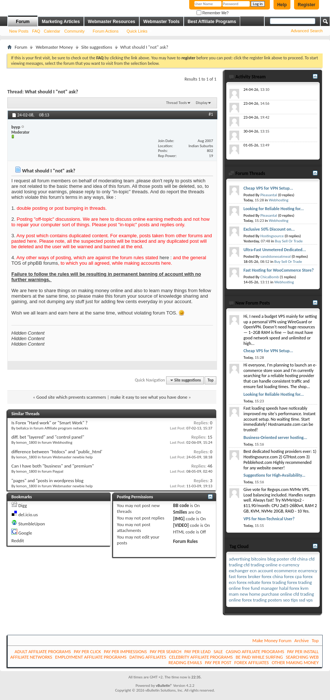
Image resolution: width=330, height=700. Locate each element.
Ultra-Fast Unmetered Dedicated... (274, 249)
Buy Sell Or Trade (289, 241)
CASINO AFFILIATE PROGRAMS (255, 651)
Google (25, 533)
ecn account (261, 570)
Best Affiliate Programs (212, 21)
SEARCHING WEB (302, 657)
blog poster (278, 559)
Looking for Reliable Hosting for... (273, 208)
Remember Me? (212, 13)
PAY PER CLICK (87, 651)
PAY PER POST (218, 662)
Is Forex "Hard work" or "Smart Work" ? (49, 422)
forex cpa (292, 576)
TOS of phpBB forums (34, 263)
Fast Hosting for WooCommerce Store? (278, 270)
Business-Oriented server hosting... (275, 437)
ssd (302, 600)
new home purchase (259, 594)
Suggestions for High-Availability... (274, 475)
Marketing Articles (61, 21)
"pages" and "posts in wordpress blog (47, 480)
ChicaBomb (269, 277)
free (246, 588)
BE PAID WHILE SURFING (259, 657)
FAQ (36, 31)
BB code (181, 505)
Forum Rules (185, 541)
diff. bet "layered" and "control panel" (47, 437)
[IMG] (179, 518)
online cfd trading (297, 594)
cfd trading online (261, 564)
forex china (272, 576)
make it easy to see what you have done (148, 397)
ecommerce (285, 570)
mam (234, 594)
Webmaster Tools (161, 21)
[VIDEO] (181, 525)
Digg (22, 505)
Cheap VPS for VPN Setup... (268, 188)
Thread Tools (176, 102)
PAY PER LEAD (197, 651)
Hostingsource (272, 236)
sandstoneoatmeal (275, 256)
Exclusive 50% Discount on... (269, 229)
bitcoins (258, 559)
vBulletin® (164, 685)
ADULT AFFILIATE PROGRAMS (43, 651)
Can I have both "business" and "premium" (52, 466)
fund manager (264, 588)
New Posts (19, 31)
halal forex (289, 588)
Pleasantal (268, 195)
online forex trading (248, 600)
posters (275, 600)
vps (309, 600)
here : (166, 257)
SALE (218, 651)
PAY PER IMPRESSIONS (125, 651)
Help (282, 4)
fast (232, 576)
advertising (239, 559)
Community (74, 31)
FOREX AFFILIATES (251, 662)
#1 (211, 114)
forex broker (248, 576)
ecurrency (307, 570)
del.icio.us (28, 514)
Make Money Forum (272, 640)
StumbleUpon (31, 523)
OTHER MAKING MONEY (295, 662)
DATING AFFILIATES (147, 657)
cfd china (299, 559)
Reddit (17, 540)
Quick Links (136, 31)
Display (202, 102)
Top (210, 380)
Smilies (180, 512)
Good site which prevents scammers (71, 397)
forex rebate (248, 582)
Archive (301, 640)
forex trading (273, 582)
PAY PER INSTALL (303, 651)
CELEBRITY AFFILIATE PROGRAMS (201, 657)
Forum (22, 21)
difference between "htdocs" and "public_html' (56, 451)
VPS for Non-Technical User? (268, 518)
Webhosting (278, 200)
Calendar (52, 31)
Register (306, 4)
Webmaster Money (54, 47)
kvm (304, 588)
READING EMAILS (185, 662)
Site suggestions (96, 47)
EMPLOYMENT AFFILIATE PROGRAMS (90, 657)
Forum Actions (105, 31)
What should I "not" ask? (51, 92)
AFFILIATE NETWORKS (31, 657)
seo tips (290, 600)
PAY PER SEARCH (165, 651)
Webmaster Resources (111, 21)
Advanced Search (307, 31)
